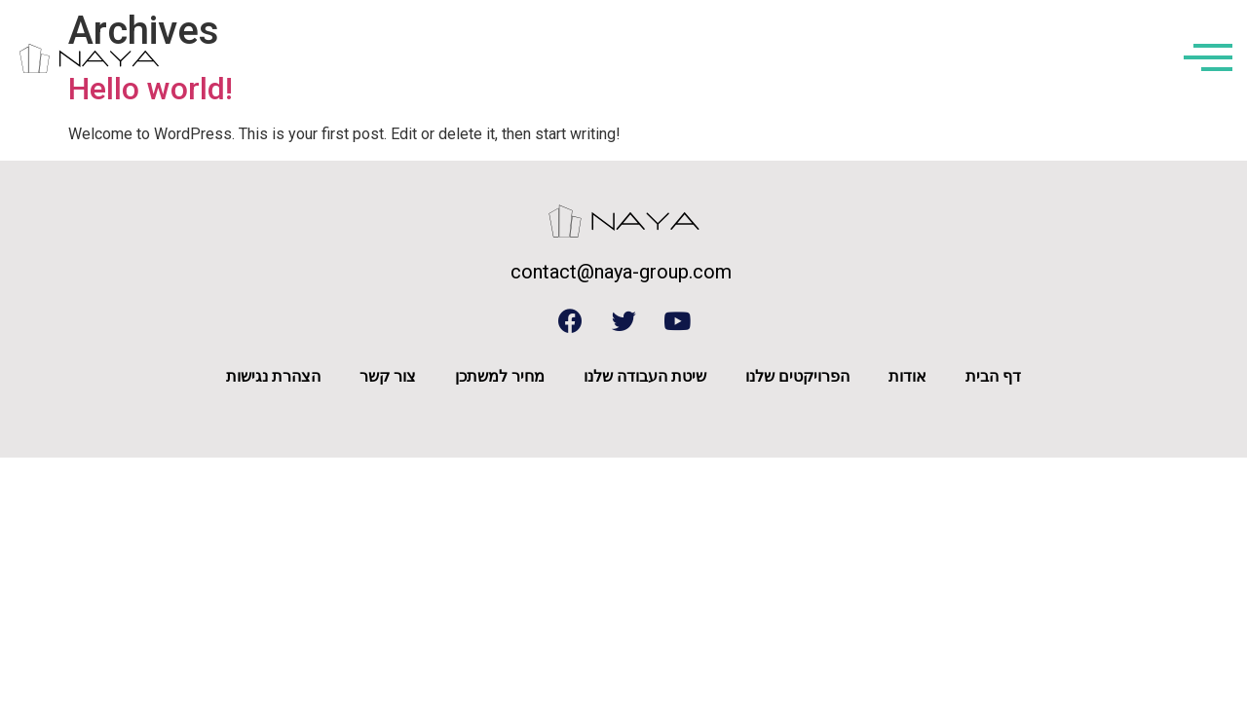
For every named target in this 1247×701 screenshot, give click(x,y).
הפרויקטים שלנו (797, 376)
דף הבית (993, 376)
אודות (907, 376)
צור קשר (387, 376)
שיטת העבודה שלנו (645, 376)
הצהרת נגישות (273, 376)
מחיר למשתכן (500, 376)
